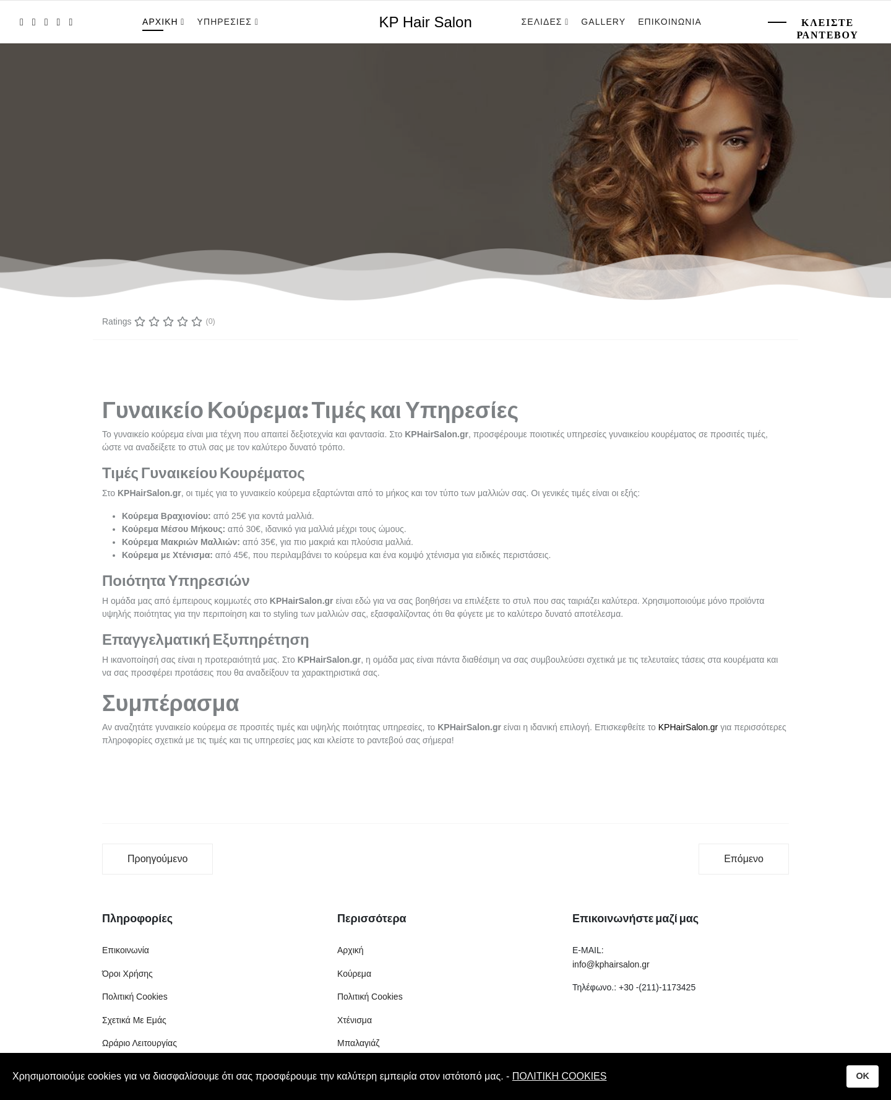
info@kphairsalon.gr (611, 964)
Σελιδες (542, 22)
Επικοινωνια (670, 22)
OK (862, 1076)
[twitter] (34, 22)
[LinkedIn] (59, 22)
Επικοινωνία (125, 950)
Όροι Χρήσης (127, 974)
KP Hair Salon (425, 22)
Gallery (603, 22)
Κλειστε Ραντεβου (827, 28)
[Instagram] (70, 22)
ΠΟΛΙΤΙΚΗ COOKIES (559, 1076)
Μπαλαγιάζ (358, 1043)
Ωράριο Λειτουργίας (139, 1043)
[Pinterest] (46, 22)
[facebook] (22, 22)
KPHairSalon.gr (688, 727)
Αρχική (350, 950)
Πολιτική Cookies (135, 997)
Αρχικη (160, 22)
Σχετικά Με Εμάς (134, 1020)
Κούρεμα (354, 974)
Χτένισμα (354, 1020)
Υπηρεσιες (226, 22)
